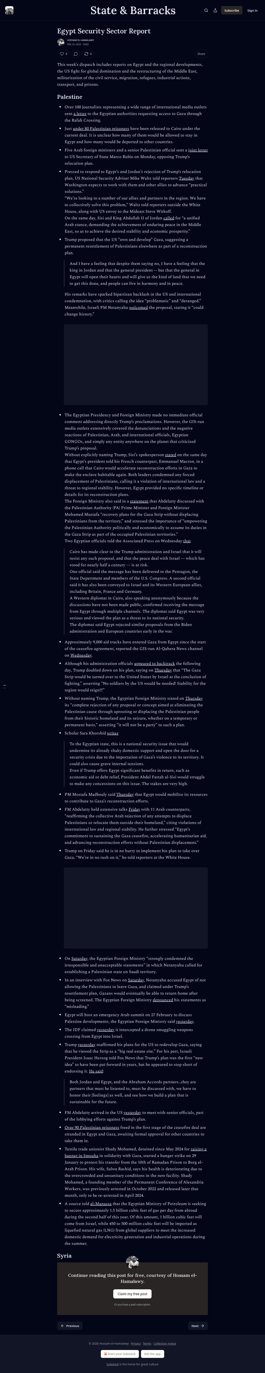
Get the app (152, 1354)
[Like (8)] (63, 54)
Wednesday (81, 655)
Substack (113, 1364)
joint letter (198, 150)
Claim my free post (132, 1294)
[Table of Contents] (4, 686)
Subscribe (231, 10)
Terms (147, 1343)
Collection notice (165, 1343)
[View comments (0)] (76, 54)
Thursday (163, 670)
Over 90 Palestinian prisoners (92, 1127)
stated (170, 455)
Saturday (79, 958)
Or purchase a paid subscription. (132, 1304)
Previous (69, 1326)
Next (198, 1326)
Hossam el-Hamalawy (80, 40)
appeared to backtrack (154, 664)
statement (139, 501)
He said (96, 1071)
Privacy (136, 1343)
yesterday (184, 1021)
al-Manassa (101, 1204)
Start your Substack (119, 1354)
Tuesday (186, 178)
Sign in (252, 10)
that (187, 541)
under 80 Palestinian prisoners (101, 129)
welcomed (138, 307)
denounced (163, 1000)
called (168, 218)
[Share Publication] (215, 10)
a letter (80, 114)
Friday (134, 809)
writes (112, 733)
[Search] (206, 10)
